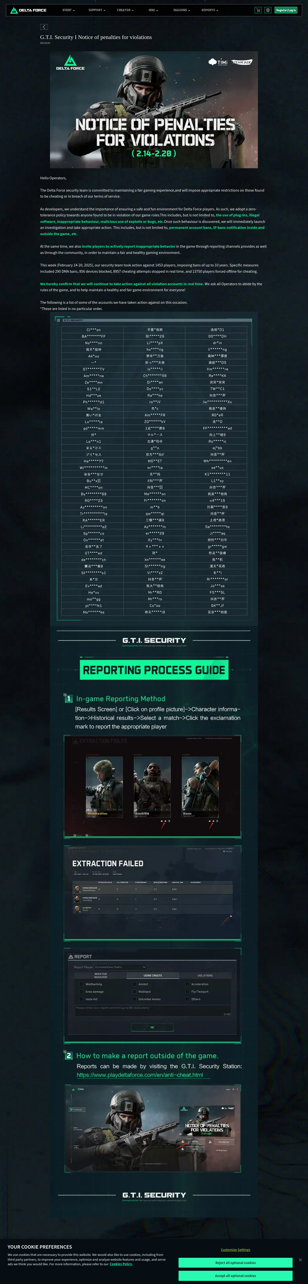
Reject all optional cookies (235, 1262)
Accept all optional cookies (235, 1275)
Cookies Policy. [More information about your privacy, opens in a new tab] (121, 1264)
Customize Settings (235, 1249)
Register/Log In (286, 10)
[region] (154, 1261)
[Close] (300, 1259)
